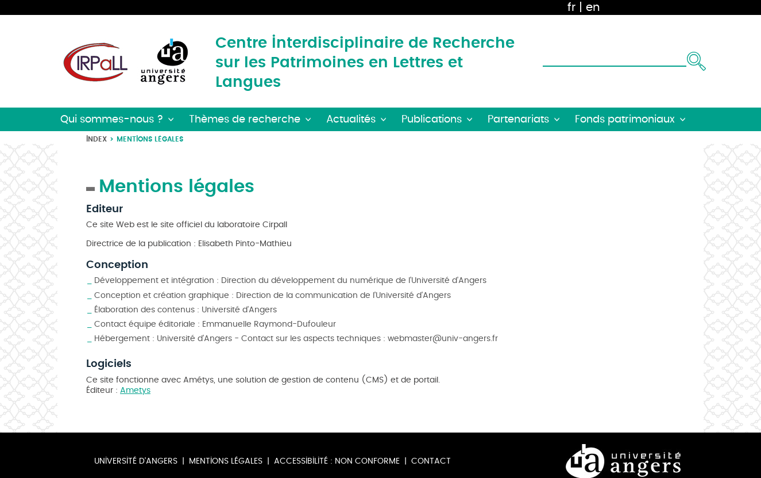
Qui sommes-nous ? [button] (111, 119)
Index (96, 139)
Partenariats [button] (518, 119)
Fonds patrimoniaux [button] (625, 119)
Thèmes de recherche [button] (244, 119)
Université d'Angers (135, 461)
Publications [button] (431, 119)
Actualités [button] (351, 119)
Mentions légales (225, 461)
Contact (431, 461)
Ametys (135, 390)
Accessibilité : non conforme (337, 461)
